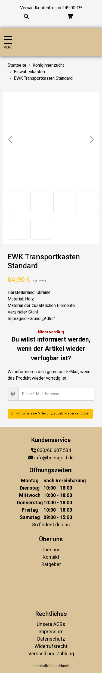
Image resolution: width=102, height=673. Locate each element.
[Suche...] (26, 16)
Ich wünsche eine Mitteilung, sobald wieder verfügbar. (50, 413)
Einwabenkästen (29, 71)
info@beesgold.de (54, 457)
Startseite (17, 65)
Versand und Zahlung (51, 653)
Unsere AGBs (51, 624)
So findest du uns (51, 524)
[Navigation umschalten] (8, 42)
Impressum (51, 631)
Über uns (51, 549)
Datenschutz (51, 639)
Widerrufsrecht (51, 646)
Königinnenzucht (48, 65)
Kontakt (51, 557)
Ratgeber (51, 564)
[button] (18, 202)
